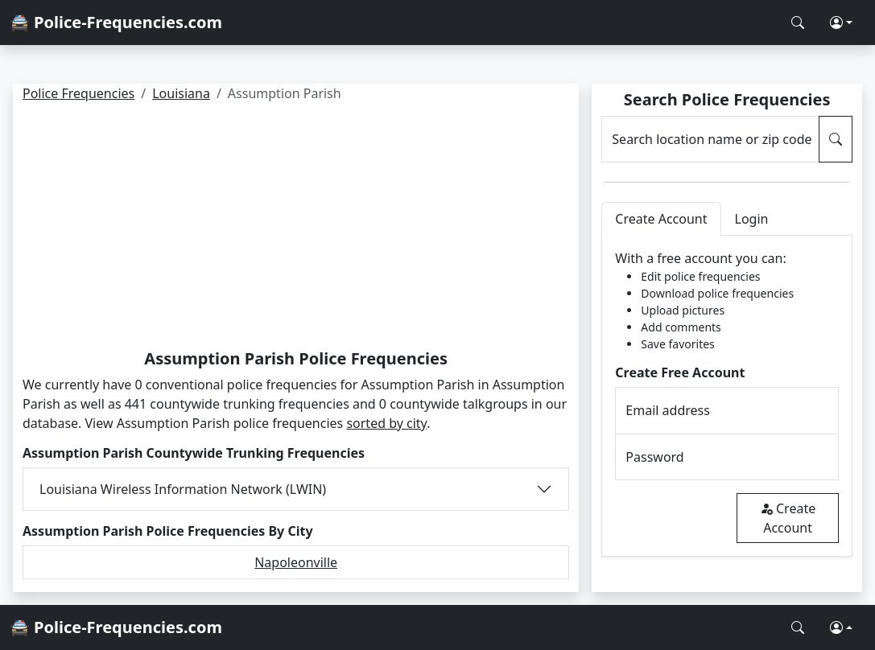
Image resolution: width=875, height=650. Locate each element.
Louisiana (181, 93)
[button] (841, 22)
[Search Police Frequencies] (797, 22)
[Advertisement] (296, 228)
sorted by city (386, 423)
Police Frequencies (78, 93)
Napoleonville (295, 562)
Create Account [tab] (661, 219)
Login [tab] (752, 219)
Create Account (787, 518)
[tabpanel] (726, 396)
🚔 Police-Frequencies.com (116, 22)
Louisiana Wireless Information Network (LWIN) (182, 489)
